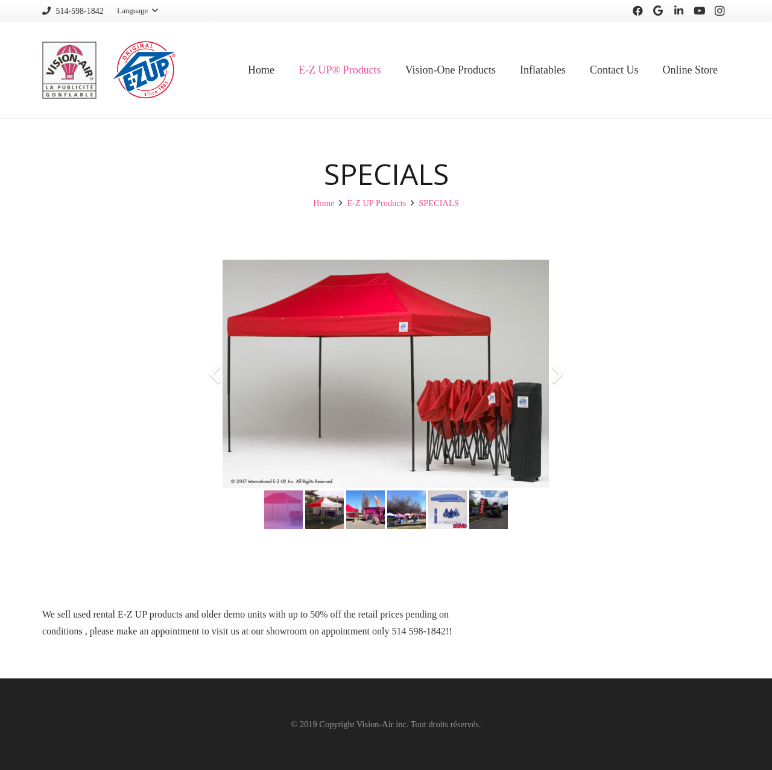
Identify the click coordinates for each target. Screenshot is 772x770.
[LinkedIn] (678, 11)
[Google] (658, 11)
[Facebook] (637, 11)
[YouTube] (699, 11)
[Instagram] (719, 11)
